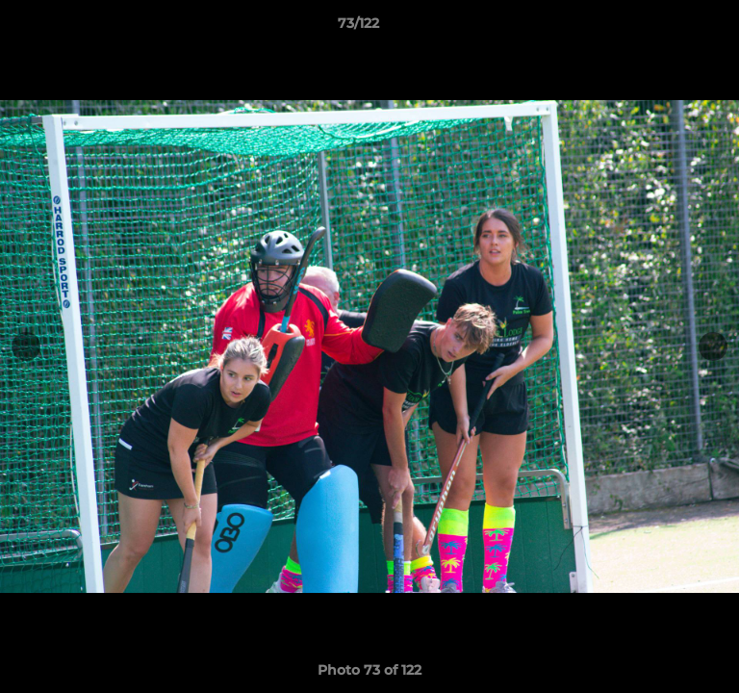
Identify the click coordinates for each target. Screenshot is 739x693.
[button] (669, 28)
